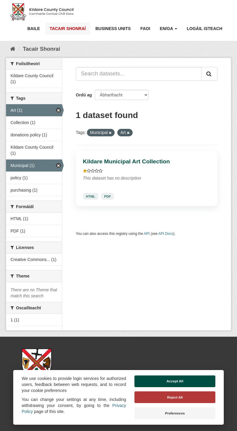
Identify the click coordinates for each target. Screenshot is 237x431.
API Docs (166, 234)
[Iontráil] (209, 74)
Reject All (175, 397)
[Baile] (12, 49)
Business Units (113, 28)
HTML (90, 196)
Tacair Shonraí (68, 28)
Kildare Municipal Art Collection (126, 161)
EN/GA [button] (168, 28)
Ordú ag (84, 95)
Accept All (175, 381)
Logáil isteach (204, 28)
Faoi (145, 28)
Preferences (175, 413)
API (146, 234)
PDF (107, 196)
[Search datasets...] (139, 74)
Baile (33, 28)
